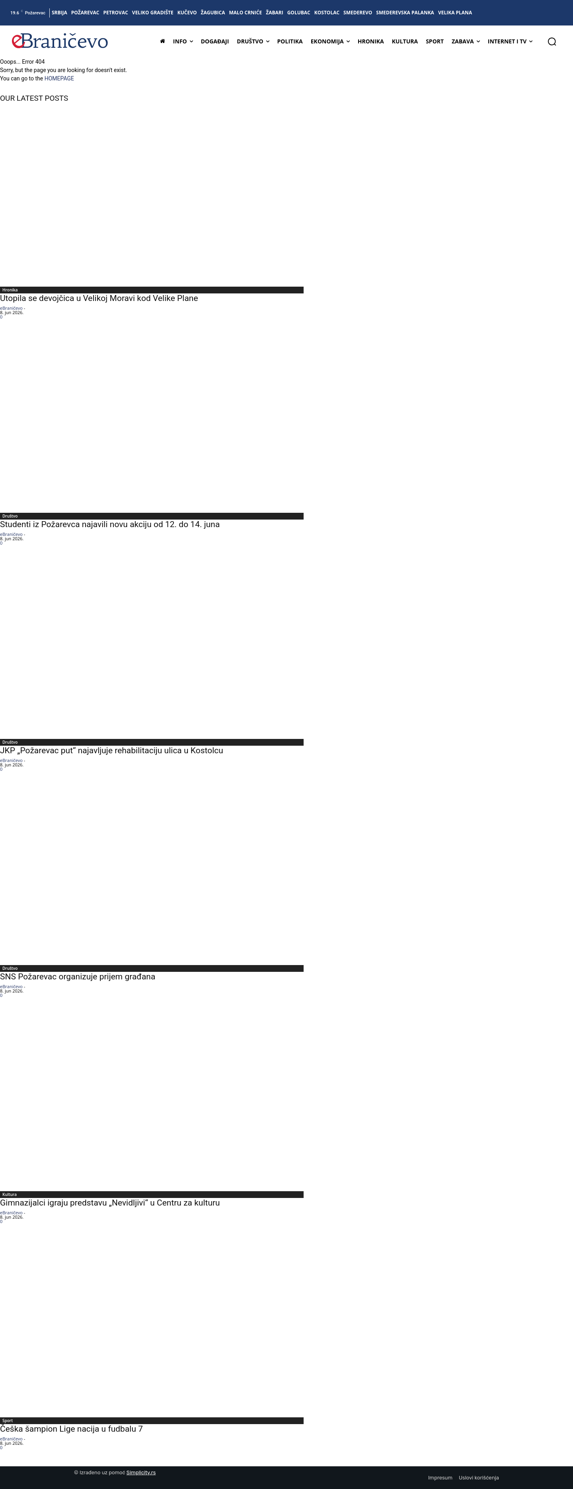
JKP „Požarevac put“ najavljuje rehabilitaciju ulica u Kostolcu (111, 750)
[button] (551, 41)
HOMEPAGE (59, 78)
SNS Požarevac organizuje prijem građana (77, 976)
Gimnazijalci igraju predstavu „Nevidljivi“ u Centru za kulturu (110, 1203)
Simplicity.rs (141, 1472)
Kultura (9, 1194)
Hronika (10, 290)
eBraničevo (11, 308)
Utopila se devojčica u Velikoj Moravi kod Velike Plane (99, 298)
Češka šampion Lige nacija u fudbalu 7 (71, 1429)
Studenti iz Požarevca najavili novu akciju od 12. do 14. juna (110, 524)
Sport (7, 1420)
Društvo (10, 516)
